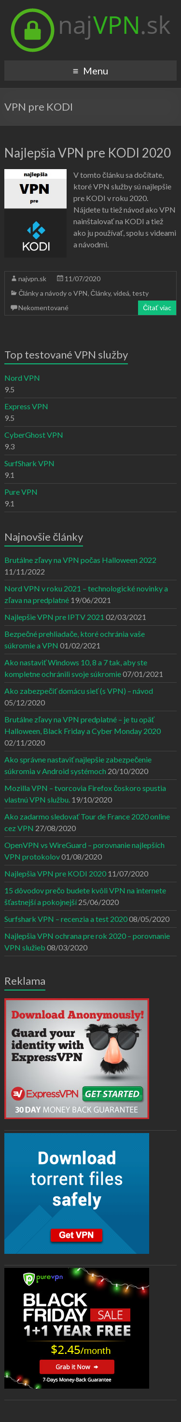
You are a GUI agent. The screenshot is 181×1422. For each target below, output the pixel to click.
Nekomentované (43, 307)
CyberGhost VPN (33, 434)
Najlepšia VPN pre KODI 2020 (87, 152)
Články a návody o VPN (52, 293)
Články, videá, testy (120, 293)
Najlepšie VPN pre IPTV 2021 (54, 616)
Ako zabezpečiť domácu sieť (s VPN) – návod (78, 690)
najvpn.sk (32, 278)
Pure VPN (21, 491)
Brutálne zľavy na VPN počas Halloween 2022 (80, 559)
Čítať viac (157, 307)
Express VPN (26, 406)
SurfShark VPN (29, 463)
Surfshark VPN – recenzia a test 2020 (65, 918)
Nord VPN (22, 377)
